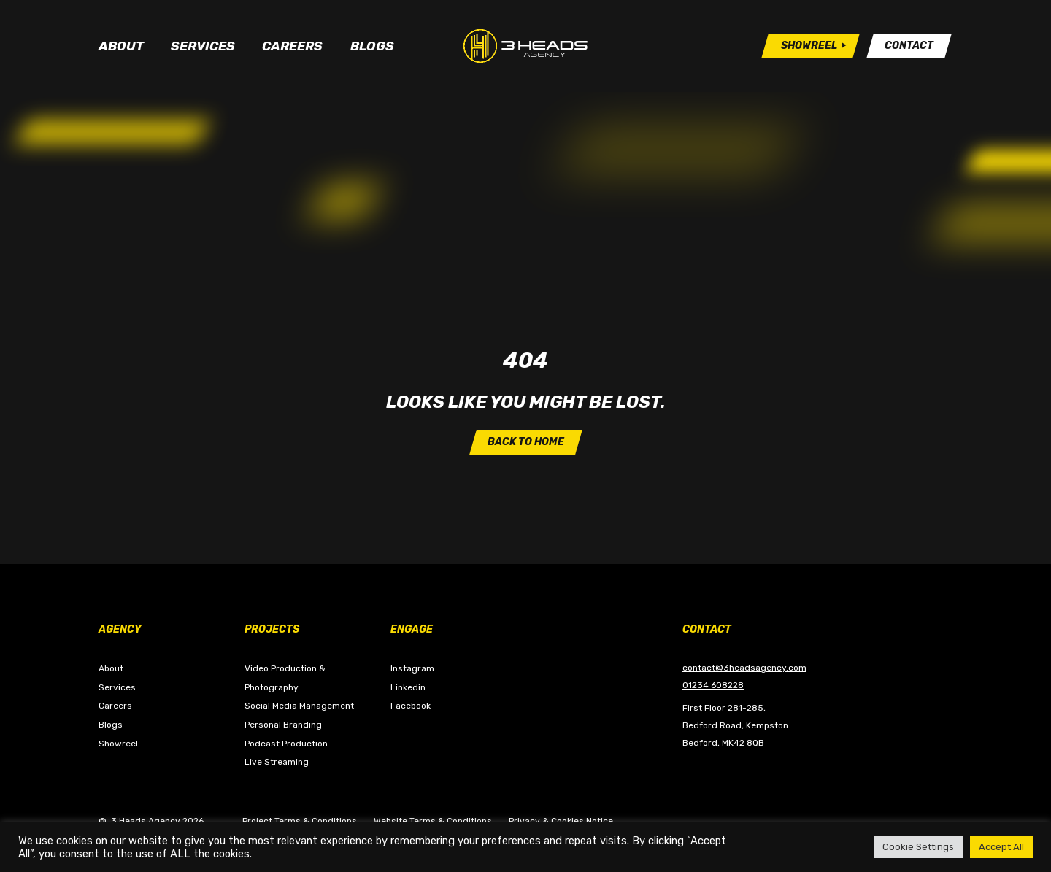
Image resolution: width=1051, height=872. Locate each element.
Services (203, 46)
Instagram (412, 668)
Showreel (118, 743)
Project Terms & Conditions (299, 821)
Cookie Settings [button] (918, 846)
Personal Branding (283, 724)
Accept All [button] (1001, 846)
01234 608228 (713, 685)
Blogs (372, 46)
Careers (292, 46)
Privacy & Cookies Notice (561, 821)
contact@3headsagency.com (744, 668)
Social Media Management (299, 706)
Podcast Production (286, 743)
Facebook (410, 706)
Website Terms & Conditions (433, 821)
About (121, 46)
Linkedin (408, 687)
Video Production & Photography (285, 677)
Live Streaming (277, 762)
